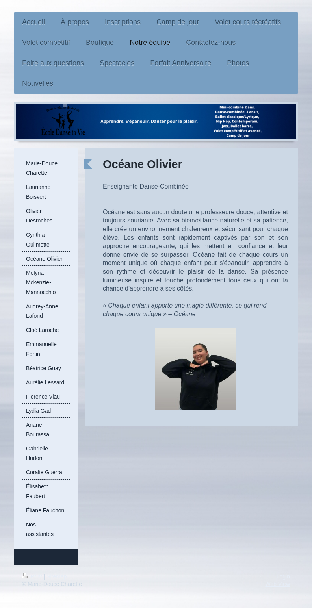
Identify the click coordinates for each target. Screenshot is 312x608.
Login (283, 576)
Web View (277, 584)
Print (33, 576)
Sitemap (56, 576)
